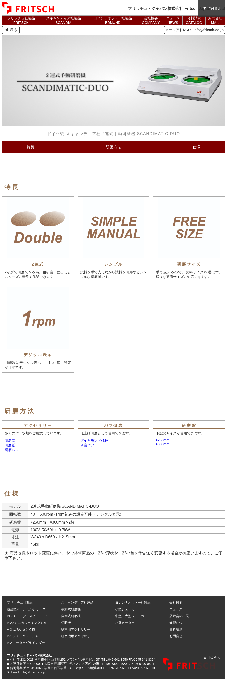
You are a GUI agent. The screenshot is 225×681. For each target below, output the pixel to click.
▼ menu (211, 8)
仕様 (196, 147)
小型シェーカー (126, 609)
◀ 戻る (11, 30)
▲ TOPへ (211, 658)
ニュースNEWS (173, 20)
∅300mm (162, 444)
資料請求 (175, 629)
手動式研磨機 (71, 609)
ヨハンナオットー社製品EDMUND (113, 20)
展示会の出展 (179, 616)
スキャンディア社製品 (77, 602)
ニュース (175, 609)
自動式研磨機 (71, 616)
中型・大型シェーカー (131, 616)
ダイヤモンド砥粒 (94, 440)
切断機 (66, 623)
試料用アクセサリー (75, 629)
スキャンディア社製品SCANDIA (63, 20)
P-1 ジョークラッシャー (24, 636)
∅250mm (162, 440)
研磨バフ (12, 450)
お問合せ (175, 636)
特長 (30, 147)
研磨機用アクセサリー (77, 636)
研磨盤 (10, 440)
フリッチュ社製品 (20, 602)
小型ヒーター (125, 623)
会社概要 (175, 602)
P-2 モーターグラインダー (26, 643)
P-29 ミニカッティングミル (27, 623)
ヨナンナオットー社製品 (133, 602)
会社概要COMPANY (151, 20)
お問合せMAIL (215, 20)
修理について (179, 623)
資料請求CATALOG (194, 20)
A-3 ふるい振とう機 (21, 629)
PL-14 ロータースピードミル (28, 616)
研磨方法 (113, 147)
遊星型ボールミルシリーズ (26, 609)
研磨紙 (10, 445)
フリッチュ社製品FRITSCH (21, 20)
